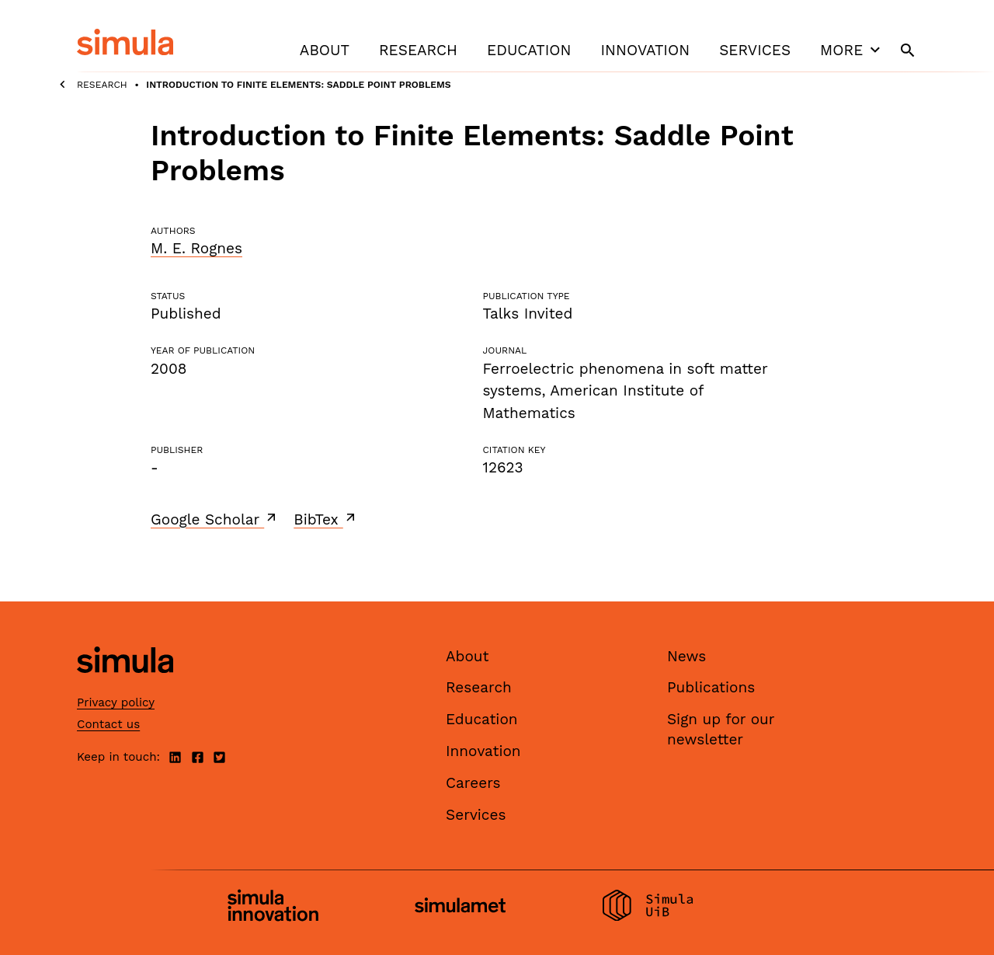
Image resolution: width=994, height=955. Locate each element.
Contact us (108, 724)
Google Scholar (215, 519)
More (852, 49)
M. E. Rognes (196, 248)
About (324, 50)
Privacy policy (116, 702)
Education (529, 50)
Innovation (645, 50)
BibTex (326, 519)
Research (418, 50)
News (686, 656)
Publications (711, 687)
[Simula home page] (125, 686)
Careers (473, 783)
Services (755, 50)
